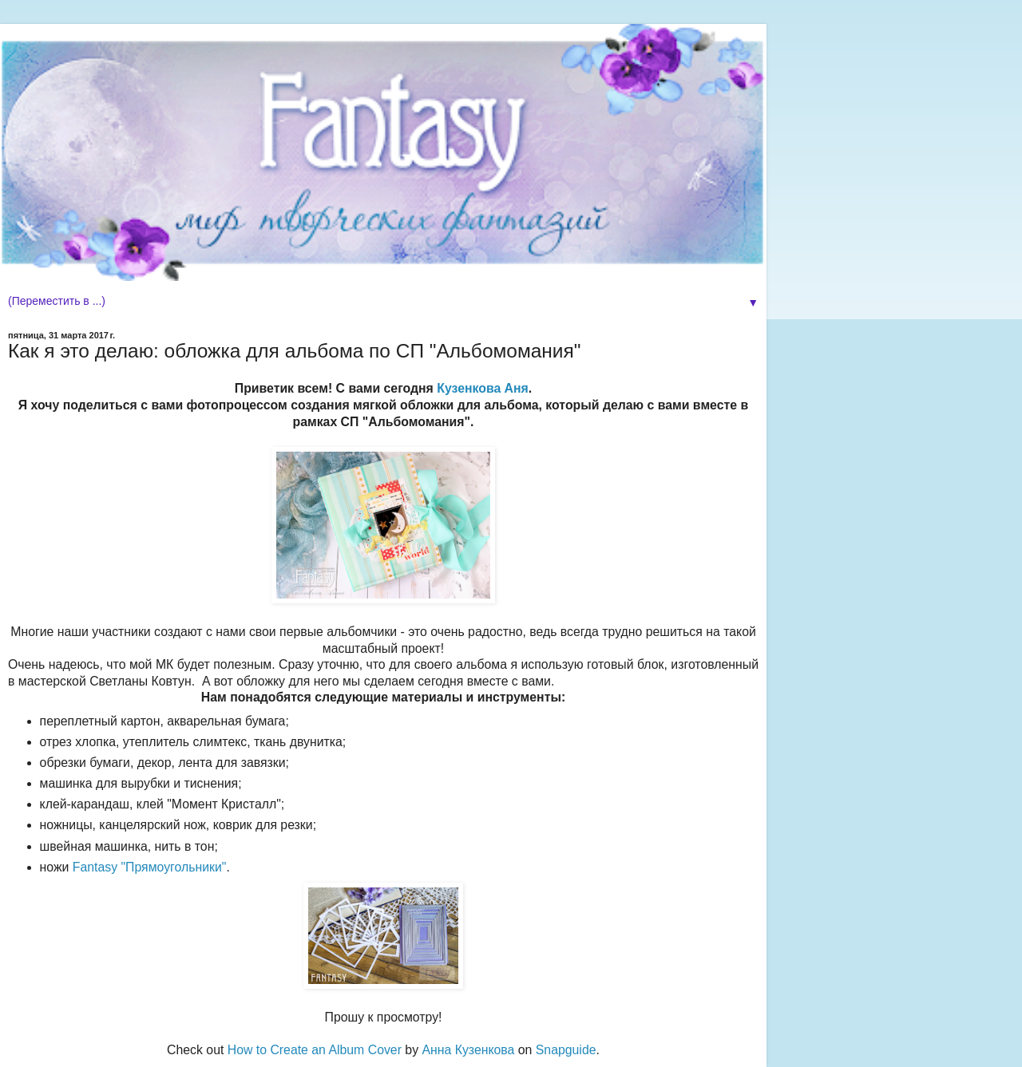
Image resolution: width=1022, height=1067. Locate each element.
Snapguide (566, 1050)
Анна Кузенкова (468, 1050)
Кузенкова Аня (483, 388)
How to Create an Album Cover (315, 1050)
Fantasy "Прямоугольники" (150, 867)
